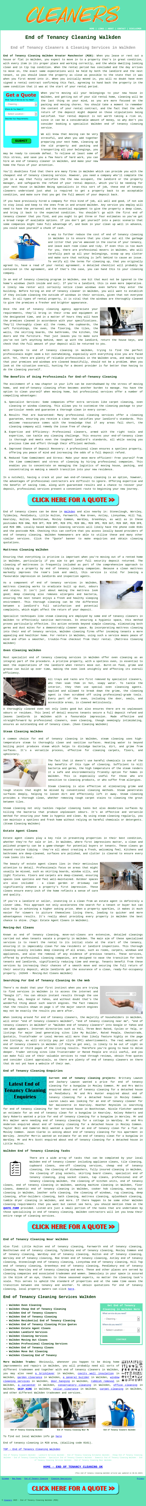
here (71, 1289)
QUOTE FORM (11, 1208)
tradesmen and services (63, 1392)
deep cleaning (24, 594)
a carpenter (27, 1385)
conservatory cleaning (74, 1385)
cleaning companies (55, 957)
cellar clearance (65, 1389)
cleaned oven (33, 708)
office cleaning (125, 1385)
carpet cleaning (111, 1389)
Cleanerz (8, 1500)
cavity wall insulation (96, 1373)
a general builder (76, 1377)
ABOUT (111, 29)
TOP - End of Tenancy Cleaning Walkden (31, 1449)
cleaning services (71, 527)
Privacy (140, 1479)
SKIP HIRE (25, 1389)
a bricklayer (45, 1373)
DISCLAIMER (135, 29)
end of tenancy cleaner (33, 161)
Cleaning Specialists (61, 1479)
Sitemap (5, 1479)
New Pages (16, 1479)
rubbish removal (102, 1381)
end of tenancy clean (54, 724)
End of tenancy (14, 511)
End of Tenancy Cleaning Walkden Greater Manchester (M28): (49, 55)
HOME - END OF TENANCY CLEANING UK (73, 1466)
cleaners (132, 616)
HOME (92, 29)
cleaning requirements (19, 1204)
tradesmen (26, 1369)
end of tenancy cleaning (22, 534)
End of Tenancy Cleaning (36, 1479)
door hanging (60, 1381)
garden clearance (29, 1377)
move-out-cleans (74, 934)
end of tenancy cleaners (82, 1369)
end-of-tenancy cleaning (38, 387)
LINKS (101, 29)
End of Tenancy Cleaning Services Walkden (49, 1297)
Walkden (69, 511)
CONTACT (121, 29)
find (15, 1246)
